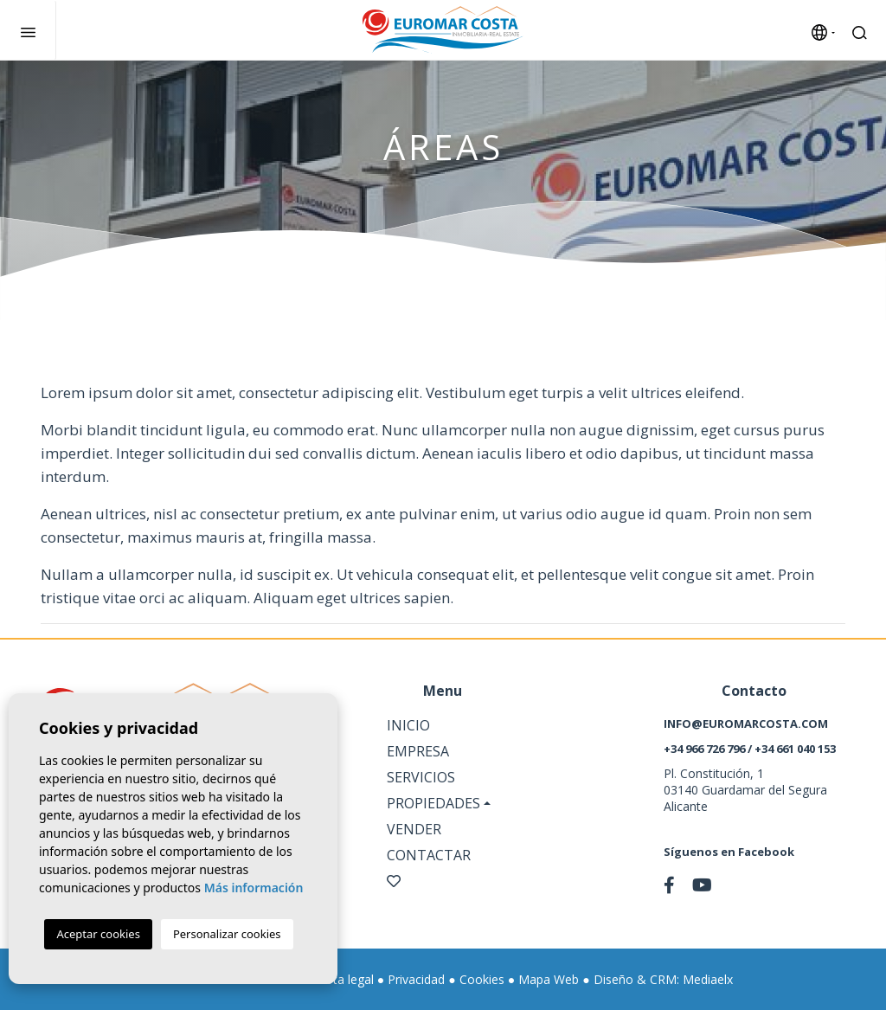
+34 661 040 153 (795, 748)
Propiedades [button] (433, 803)
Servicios (421, 777)
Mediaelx (708, 979)
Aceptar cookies (97, 934)
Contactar (429, 855)
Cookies (481, 979)
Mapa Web (548, 979)
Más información (254, 887)
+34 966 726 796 (704, 748)
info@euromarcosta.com (746, 723)
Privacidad (416, 979)
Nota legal (345, 979)
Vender (414, 829)
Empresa (418, 751)
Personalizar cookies (227, 934)
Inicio (408, 725)
